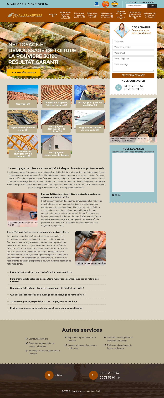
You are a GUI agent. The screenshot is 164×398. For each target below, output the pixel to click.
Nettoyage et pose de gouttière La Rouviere (44, 352)
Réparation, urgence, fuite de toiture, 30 (65, 15)
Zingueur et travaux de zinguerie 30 (121, 15)
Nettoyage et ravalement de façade (150, 15)
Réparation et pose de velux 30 (92, 15)
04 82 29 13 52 (16, 4)
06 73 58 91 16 (38, 4)
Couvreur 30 (53, 15)
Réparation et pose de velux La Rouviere (82, 339)
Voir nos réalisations (24, 72)
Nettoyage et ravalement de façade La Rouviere (119, 346)
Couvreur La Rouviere (38, 339)
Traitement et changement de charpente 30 (134, 15)
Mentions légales (94, 391)
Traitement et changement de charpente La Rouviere (120, 339)
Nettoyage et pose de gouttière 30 (79, 15)
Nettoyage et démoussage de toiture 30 (107, 15)
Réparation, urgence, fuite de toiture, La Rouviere (41, 345)
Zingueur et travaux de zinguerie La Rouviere (82, 346)
